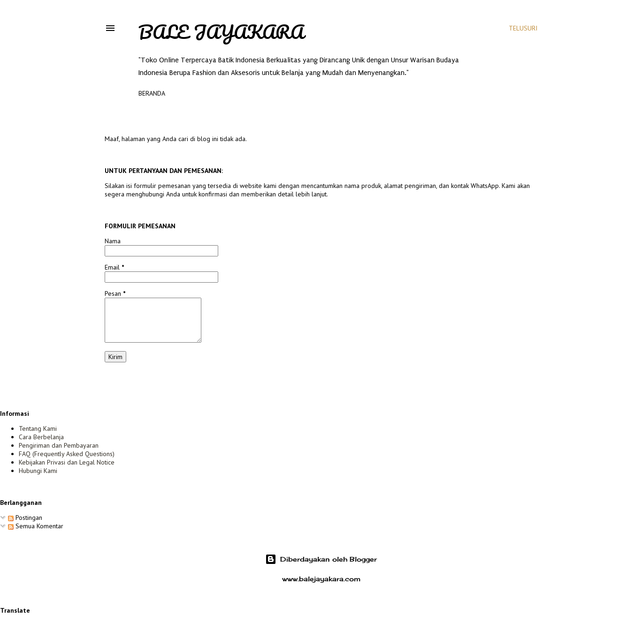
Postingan (25, 517)
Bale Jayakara (221, 31)
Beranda (151, 93)
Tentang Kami (38, 428)
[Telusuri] (523, 28)
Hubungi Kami (38, 470)
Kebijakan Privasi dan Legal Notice (67, 462)
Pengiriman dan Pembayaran (59, 445)
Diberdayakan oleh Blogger (321, 559)
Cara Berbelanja (41, 437)
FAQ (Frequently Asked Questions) (67, 454)
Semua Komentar (35, 526)
